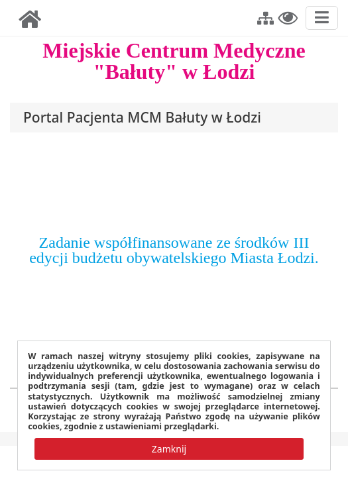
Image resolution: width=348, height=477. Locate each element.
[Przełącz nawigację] (322, 17)
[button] (265, 16)
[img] (30, 19)
